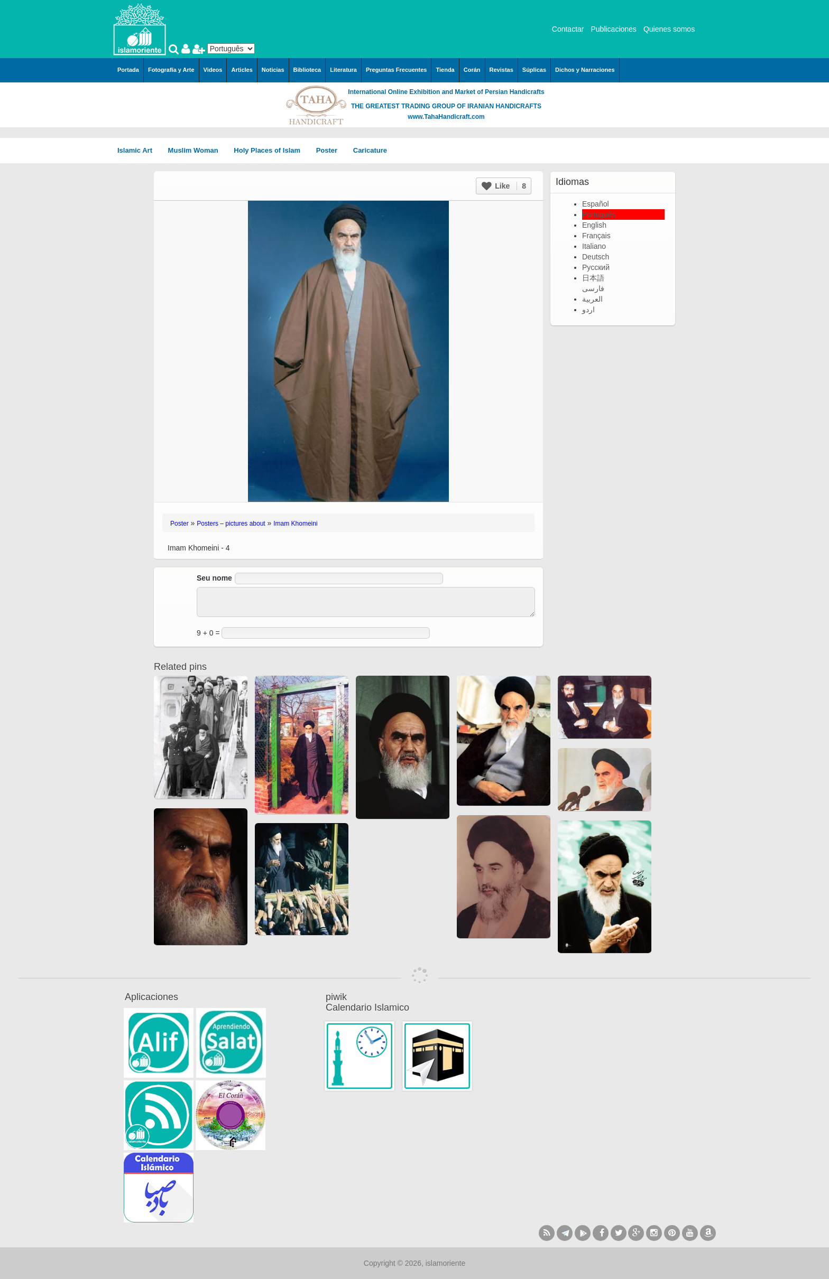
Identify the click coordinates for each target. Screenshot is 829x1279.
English (594, 225)
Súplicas (534, 70)
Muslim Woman (197, 150)
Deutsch (595, 257)
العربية (592, 299)
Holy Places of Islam (270, 150)
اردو (588, 309)
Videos (213, 70)
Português (599, 214)
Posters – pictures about (231, 523)
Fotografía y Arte (171, 70)
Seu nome (214, 578)
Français (596, 235)
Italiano (594, 246)
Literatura (343, 70)
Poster (330, 150)
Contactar (568, 29)
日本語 (593, 278)
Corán (472, 70)
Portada (128, 70)
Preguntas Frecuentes (396, 70)
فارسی (593, 288)
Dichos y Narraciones (585, 70)
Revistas (501, 70)
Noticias (273, 70)
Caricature (370, 150)
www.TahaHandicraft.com (446, 116)
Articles (241, 70)
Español (595, 204)
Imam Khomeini (295, 523)
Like (504, 186)
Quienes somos (669, 29)
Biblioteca (307, 70)
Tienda (445, 70)
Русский (596, 267)
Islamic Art (138, 150)
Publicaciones (613, 29)
